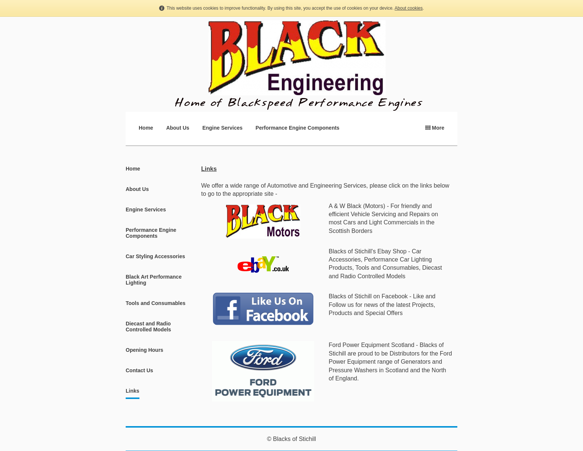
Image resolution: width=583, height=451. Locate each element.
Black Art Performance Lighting (153, 280)
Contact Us (139, 370)
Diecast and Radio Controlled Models (148, 326)
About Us (177, 128)
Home (146, 128)
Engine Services (222, 128)
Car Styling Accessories (155, 256)
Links (132, 391)
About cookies (408, 8)
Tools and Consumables (156, 303)
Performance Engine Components (297, 128)
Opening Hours (144, 350)
